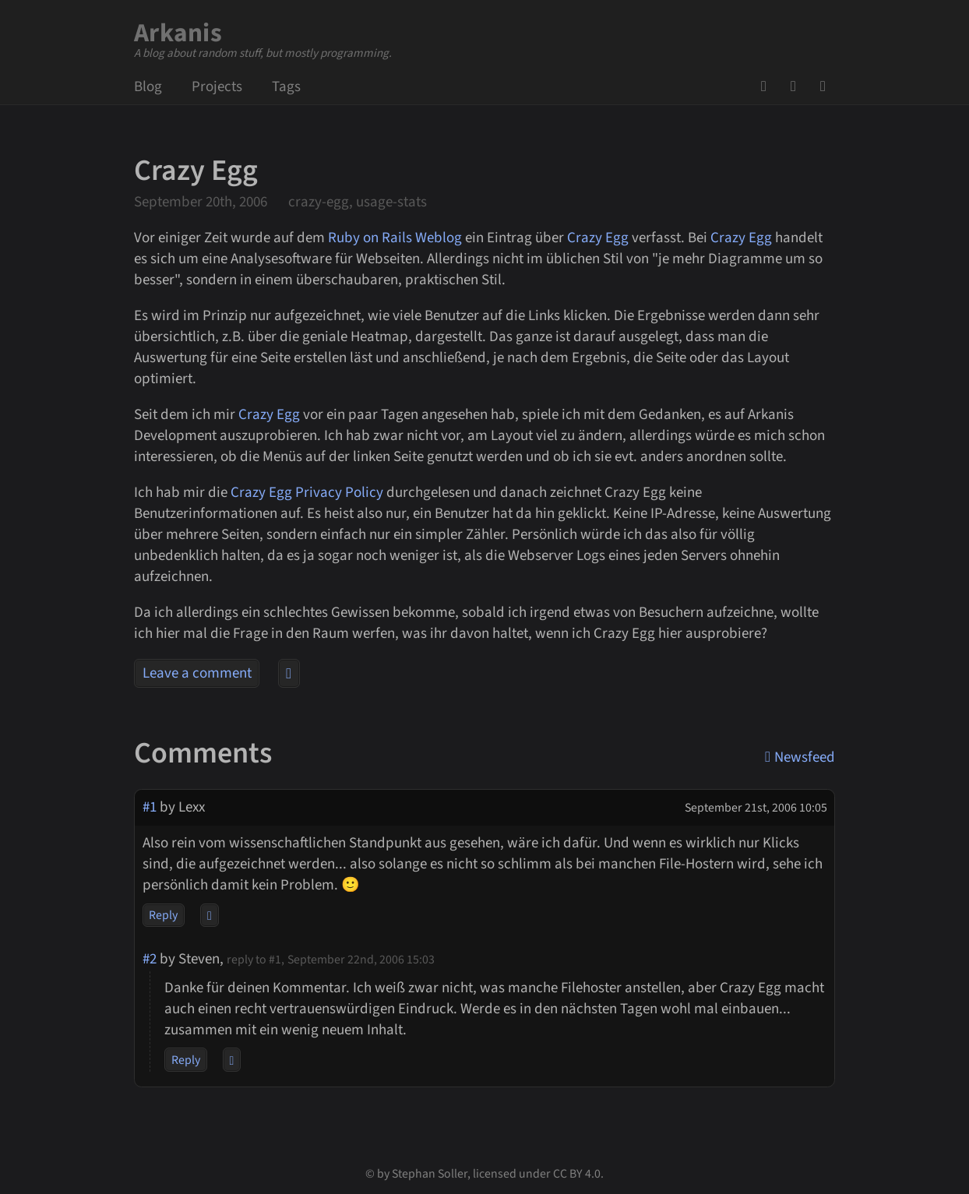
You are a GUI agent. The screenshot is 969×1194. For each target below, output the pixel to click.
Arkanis (178, 33)
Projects (217, 86)
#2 (150, 959)
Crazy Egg (598, 237)
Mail (798, 86)
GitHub (769, 86)
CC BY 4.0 (577, 1173)
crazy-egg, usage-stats (357, 202)
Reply (163, 915)
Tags (286, 86)
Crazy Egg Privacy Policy (307, 492)
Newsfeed (828, 86)
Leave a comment (197, 673)
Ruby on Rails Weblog (395, 237)
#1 (150, 807)
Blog (148, 86)
